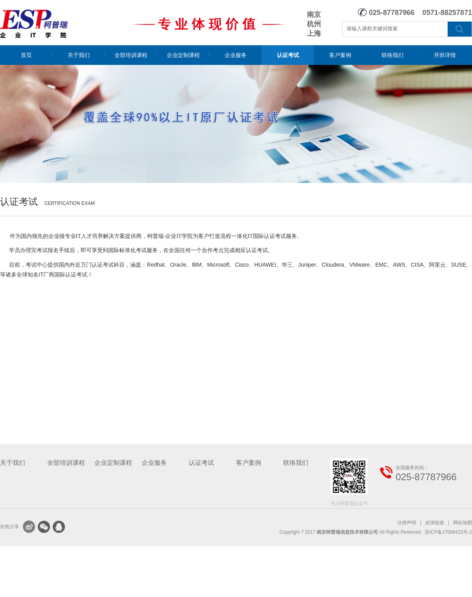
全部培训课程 (131, 55)
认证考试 (288, 55)
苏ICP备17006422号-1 (448, 532)
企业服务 (236, 55)
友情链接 (434, 522)
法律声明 (406, 522)
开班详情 (445, 55)
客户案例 (340, 55)
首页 (26, 55)
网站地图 (462, 522)
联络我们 (393, 55)
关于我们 (79, 55)
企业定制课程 (183, 55)
